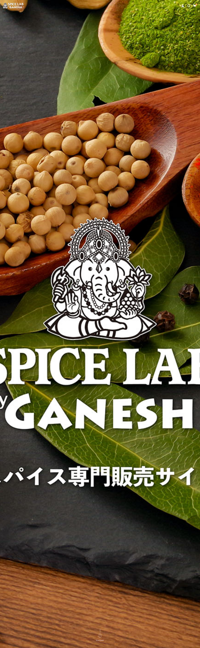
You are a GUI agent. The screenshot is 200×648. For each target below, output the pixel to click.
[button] (188, 6)
